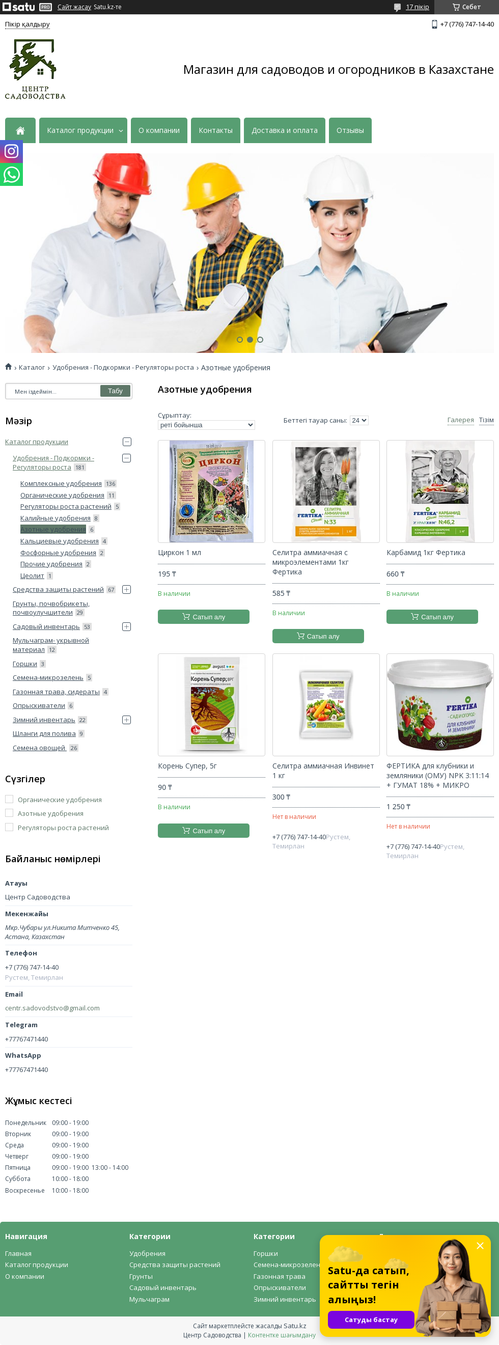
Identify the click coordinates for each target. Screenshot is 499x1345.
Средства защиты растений (58, 589)
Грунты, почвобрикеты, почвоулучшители (51, 608)
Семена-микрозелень (48, 677)
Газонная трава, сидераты (56, 691)
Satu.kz (295, 1325)
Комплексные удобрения (61, 483)
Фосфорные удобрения (58, 552)
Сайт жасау (74, 7)
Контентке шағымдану (282, 1335)
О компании (159, 130)
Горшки (25, 663)
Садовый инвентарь (46, 626)
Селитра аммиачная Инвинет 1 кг (323, 770)
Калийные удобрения (55, 518)
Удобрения (147, 1253)
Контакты (216, 130)
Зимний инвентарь (44, 719)
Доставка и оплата (285, 130)
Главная (18, 1253)
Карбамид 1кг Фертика (425, 552)
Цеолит (32, 575)
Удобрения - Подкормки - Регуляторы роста (123, 367)
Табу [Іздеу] (115, 391)
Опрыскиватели (39, 705)
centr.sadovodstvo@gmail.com (52, 1008)
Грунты (141, 1276)
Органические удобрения (62, 495)
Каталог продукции (80, 130)
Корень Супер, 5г (187, 766)
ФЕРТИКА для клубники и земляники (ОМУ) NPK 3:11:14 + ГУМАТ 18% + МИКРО (437, 775)
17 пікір (417, 6)
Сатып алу (208, 617)
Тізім (486, 420)
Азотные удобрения (53, 529)
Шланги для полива (44, 733)
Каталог (32, 367)
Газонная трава (280, 1276)
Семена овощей (40, 747)
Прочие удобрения (51, 563)
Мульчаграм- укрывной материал (51, 645)
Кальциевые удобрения (59, 540)
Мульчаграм (149, 1299)
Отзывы (350, 130)
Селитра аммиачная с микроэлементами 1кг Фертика (310, 562)
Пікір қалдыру (27, 24)
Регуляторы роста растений (66, 506)
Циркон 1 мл (179, 552)
